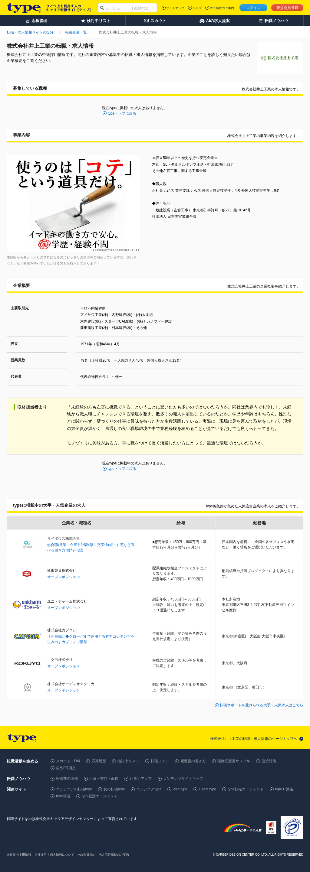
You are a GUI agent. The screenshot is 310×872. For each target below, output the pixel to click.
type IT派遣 (284, 789)
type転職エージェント (246, 789)
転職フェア (160, 761)
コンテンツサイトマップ (183, 778)
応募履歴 (98, 761)
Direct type (207, 789)
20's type (180, 789)
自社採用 (41, 854)
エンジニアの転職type (74, 789)
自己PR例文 (66, 768)
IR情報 (26, 854)
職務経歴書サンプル (233, 761)
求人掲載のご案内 (222, 8)
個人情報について (62, 854)
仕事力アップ (141, 778)
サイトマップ (175, 8)
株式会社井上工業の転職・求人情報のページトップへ (253, 739)
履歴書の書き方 (193, 761)
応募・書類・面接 (103, 778)
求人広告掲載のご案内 (114, 854)
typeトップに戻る (121, 113)
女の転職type (114, 789)
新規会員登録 (287, 8)
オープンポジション (63, 577)
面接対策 (269, 761)
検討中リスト (128, 761)
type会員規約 (86, 854)
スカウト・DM (68, 761)
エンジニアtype (148, 789)
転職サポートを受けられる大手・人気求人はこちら (261, 705)
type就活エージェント (100, 796)
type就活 (63, 796)
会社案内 (13, 854)
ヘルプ (197, 8)
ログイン (253, 8)
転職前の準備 (67, 778)
